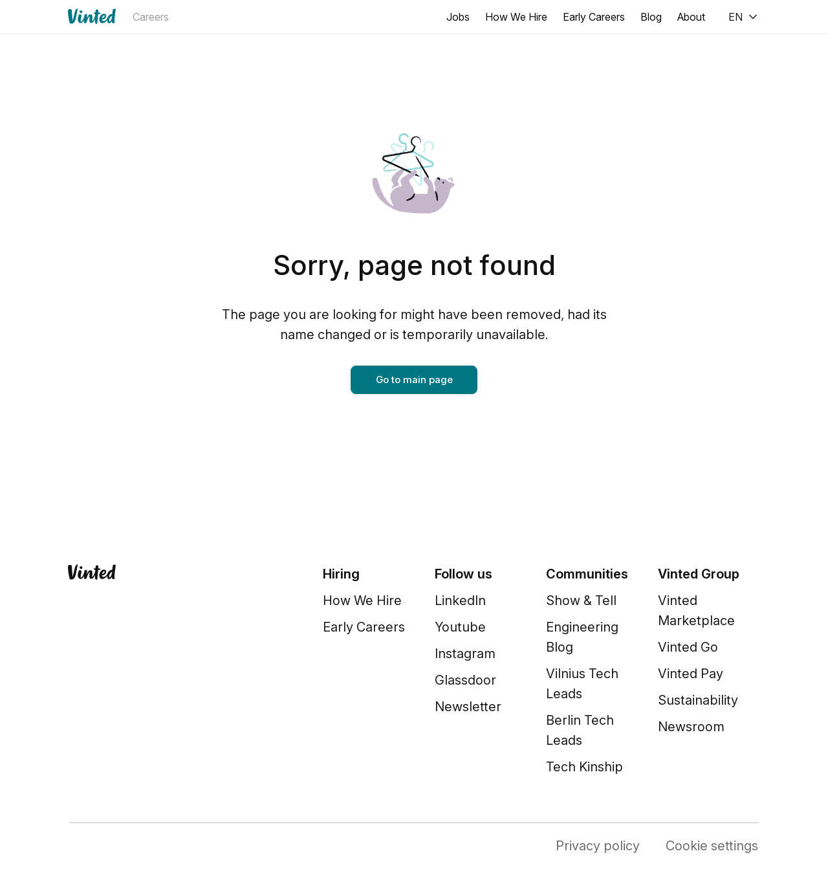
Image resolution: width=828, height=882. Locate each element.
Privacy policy (598, 846)
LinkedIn (460, 600)
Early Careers (594, 16)
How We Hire (516, 16)
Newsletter (468, 706)
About (691, 16)
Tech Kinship (584, 767)
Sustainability (698, 700)
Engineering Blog (582, 637)
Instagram (465, 653)
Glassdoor (465, 680)
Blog (651, 16)
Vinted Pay (690, 673)
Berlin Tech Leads (580, 730)
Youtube (460, 627)
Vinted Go (688, 647)
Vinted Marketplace (696, 610)
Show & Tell (581, 600)
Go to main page (414, 379)
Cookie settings (712, 846)
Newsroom (691, 726)
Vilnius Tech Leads (582, 683)
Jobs (458, 16)
